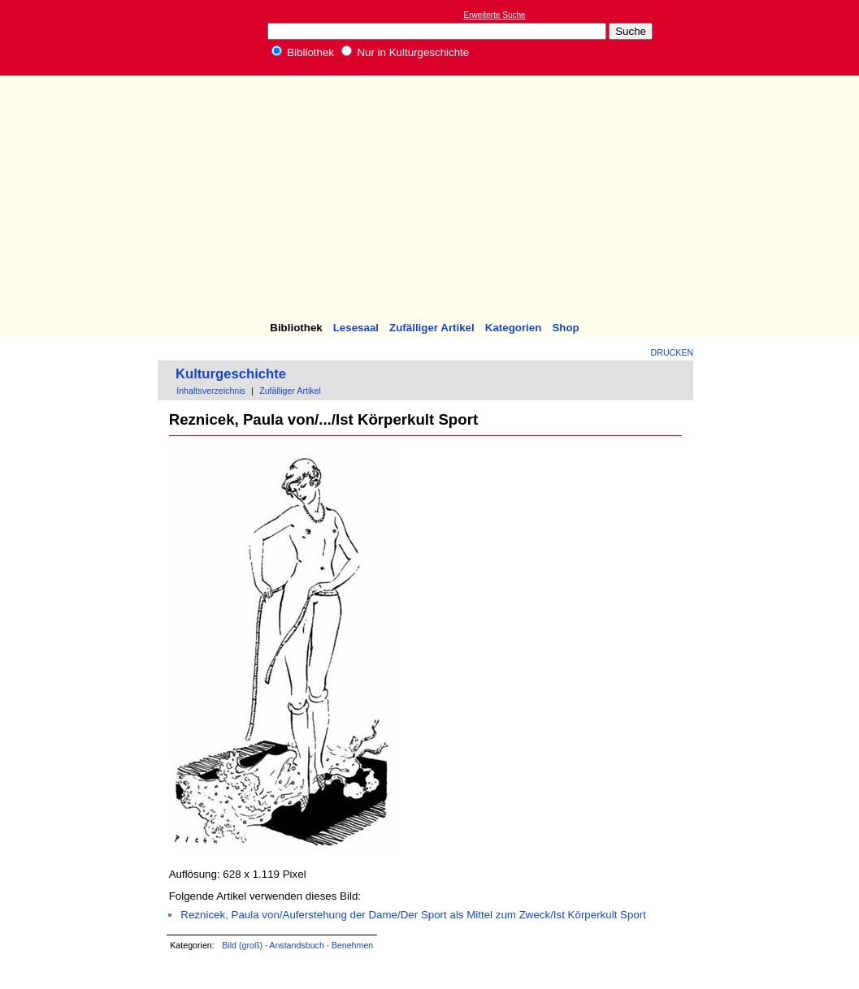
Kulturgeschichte (231, 374)
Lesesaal (356, 328)
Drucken (672, 352)
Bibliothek (303, 52)
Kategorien (513, 328)
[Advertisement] (429, 200)
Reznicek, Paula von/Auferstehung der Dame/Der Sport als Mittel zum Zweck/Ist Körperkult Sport (413, 915)
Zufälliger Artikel (432, 328)
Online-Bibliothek (77, 38)
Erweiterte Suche (495, 15)
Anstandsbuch (296, 945)
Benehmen (353, 945)
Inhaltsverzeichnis (210, 390)
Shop (565, 328)
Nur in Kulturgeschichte (405, 52)
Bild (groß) (242, 945)
